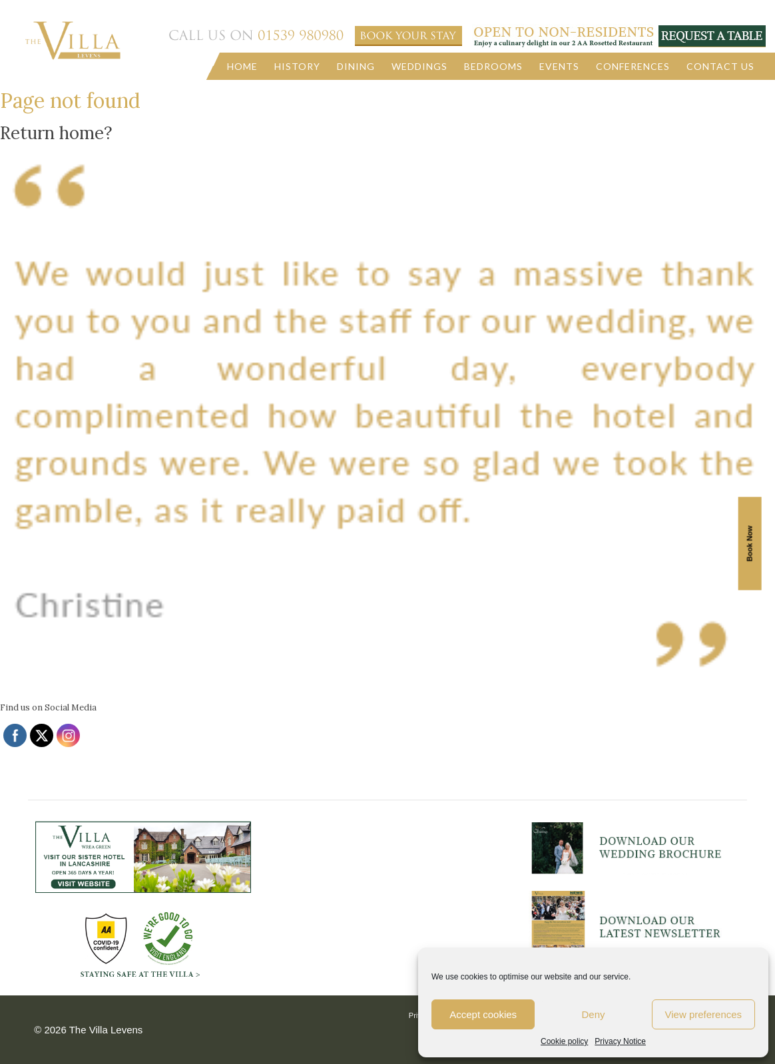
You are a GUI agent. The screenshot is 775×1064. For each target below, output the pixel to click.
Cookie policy (564, 1041)
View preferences (703, 1014)
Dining (356, 66)
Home (242, 66)
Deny (593, 1014)
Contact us (720, 66)
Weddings (419, 66)
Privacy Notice (620, 1041)
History (297, 66)
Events (559, 66)
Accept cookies (483, 1014)
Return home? (56, 133)
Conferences (633, 66)
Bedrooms (493, 66)
